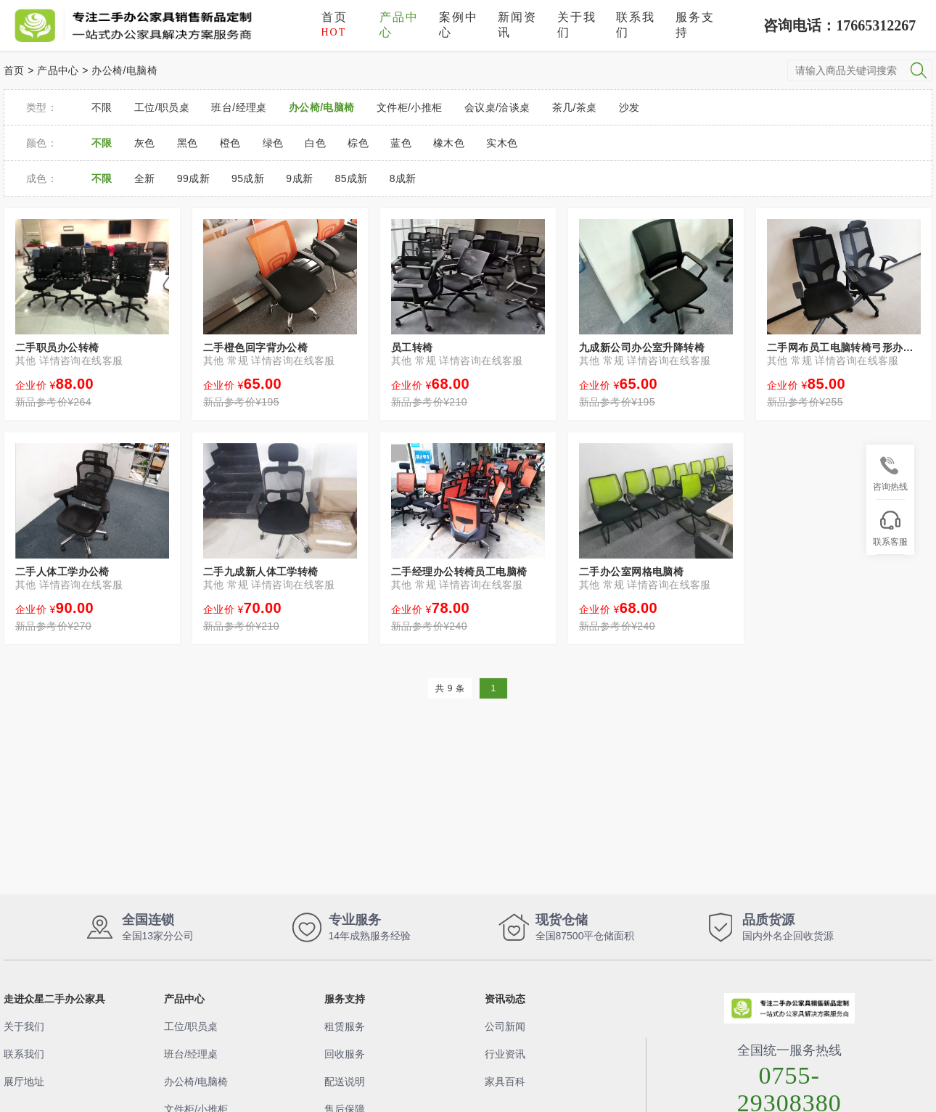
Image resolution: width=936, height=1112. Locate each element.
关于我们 (576, 24)
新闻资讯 (517, 24)
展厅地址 (24, 1081)
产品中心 (399, 24)
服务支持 (695, 24)
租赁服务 (344, 1026)
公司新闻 (505, 1026)
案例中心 (458, 24)
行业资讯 (505, 1054)
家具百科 (505, 1081)
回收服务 (344, 1054)
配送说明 (344, 1081)
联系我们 (635, 24)
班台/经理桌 (191, 1054)
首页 (334, 24)
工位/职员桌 (191, 1026)
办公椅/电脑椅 (124, 70)
